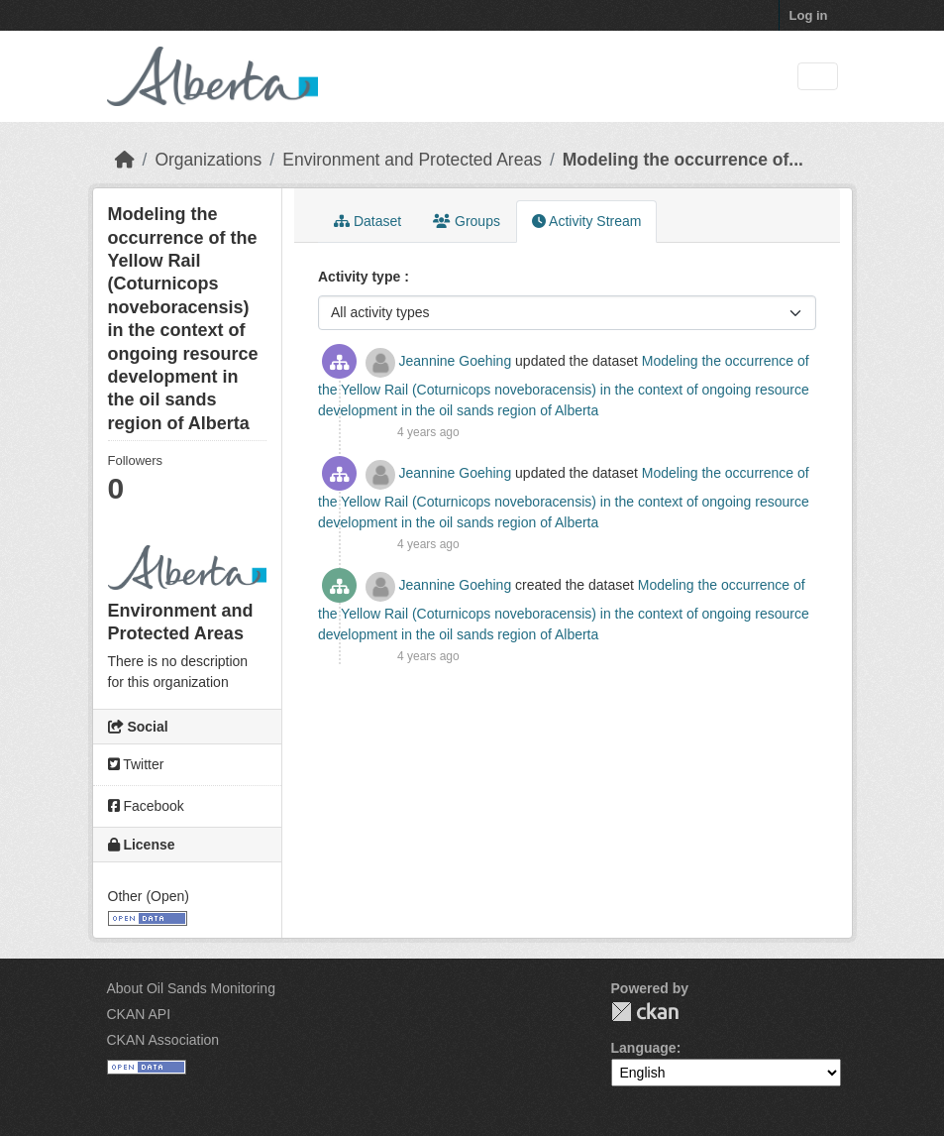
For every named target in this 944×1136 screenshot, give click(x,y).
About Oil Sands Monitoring (191, 988)
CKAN (645, 1011)
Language (644, 1048)
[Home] (125, 160)
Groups (466, 221)
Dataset (367, 221)
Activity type (361, 276)
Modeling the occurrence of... (683, 160)
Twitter (136, 764)
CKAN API (139, 1014)
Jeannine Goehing (455, 361)
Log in (808, 15)
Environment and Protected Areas (412, 160)
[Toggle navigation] (817, 76)
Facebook (146, 806)
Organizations (208, 160)
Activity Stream (586, 221)
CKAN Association (163, 1040)
